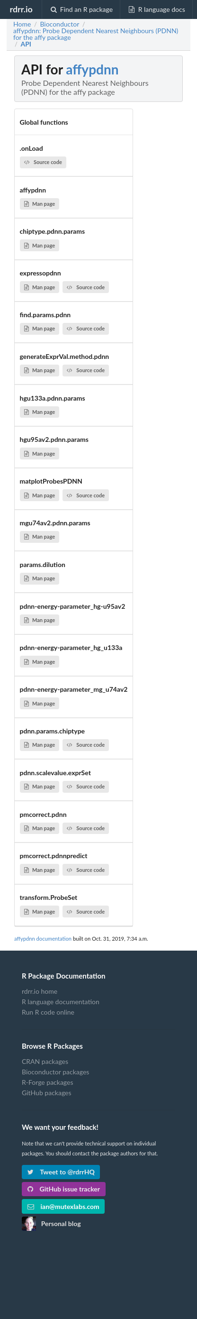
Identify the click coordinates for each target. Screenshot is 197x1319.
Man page (39, 204)
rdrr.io (20, 9)
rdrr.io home (39, 991)
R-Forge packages (47, 1082)
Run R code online (48, 1012)
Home (22, 24)
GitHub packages (47, 1093)
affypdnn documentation (43, 938)
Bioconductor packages (55, 1072)
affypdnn (92, 69)
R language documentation (60, 1002)
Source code (43, 162)
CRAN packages (45, 1061)
